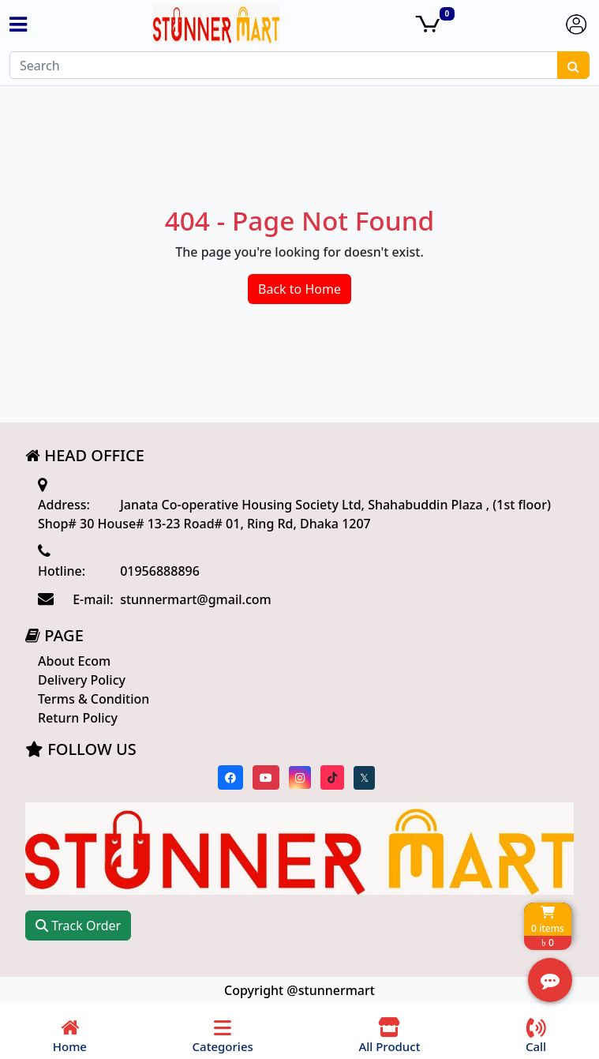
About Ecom (74, 661)
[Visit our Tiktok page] (332, 777)
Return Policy (78, 718)
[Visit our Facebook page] (230, 777)
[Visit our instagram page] (300, 777)
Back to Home (299, 289)
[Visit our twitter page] (364, 778)
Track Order (78, 925)
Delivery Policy (81, 680)
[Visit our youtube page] (266, 777)
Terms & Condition (93, 699)
